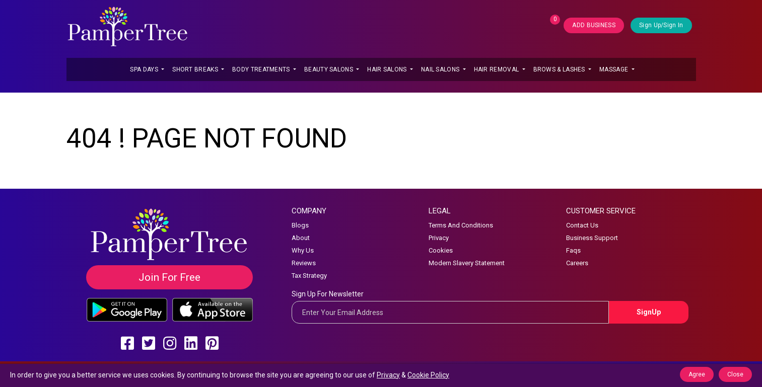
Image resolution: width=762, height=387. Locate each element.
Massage (614, 69)
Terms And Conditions (461, 225)
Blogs (300, 225)
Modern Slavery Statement (467, 263)
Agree (696, 374)
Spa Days (145, 69)
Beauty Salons (329, 69)
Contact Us (582, 225)
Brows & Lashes (560, 69)
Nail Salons (441, 69)
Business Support (592, 238)
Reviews (304, 263)
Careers (577, 263)
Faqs (573, 250)
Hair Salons (387, 69)
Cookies (441, 250)
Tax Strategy (309, 275)
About (301, 238)
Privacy (439, 238)
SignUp (649, 312)
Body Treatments (262, 69)
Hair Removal (497, 69)
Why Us (303, 250)
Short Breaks (196, 69)
